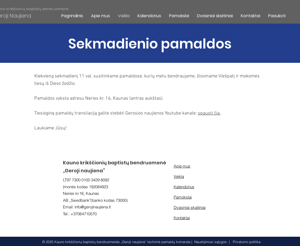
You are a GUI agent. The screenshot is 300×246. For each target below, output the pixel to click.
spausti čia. (209, 113)
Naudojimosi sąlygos (210, 242)
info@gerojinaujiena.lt (93, 206)
